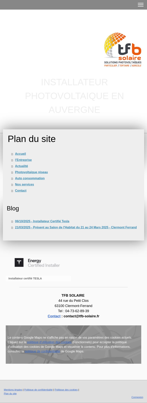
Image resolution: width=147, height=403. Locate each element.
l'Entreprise (23, 160)
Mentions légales (13, 389)
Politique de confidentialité (38, 389)
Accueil (20, 153)
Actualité (21, 166)
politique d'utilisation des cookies (49, 342)
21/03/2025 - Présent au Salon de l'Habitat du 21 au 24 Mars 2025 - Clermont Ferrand (76, 227)
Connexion (137, 397)
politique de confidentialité (42, 351)
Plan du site (10, 393)
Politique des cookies (66, 389)
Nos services (24, 184)
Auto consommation (30, 178)
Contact (21, 190)
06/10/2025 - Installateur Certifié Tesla (42, 221)
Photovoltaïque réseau (31, 172)
